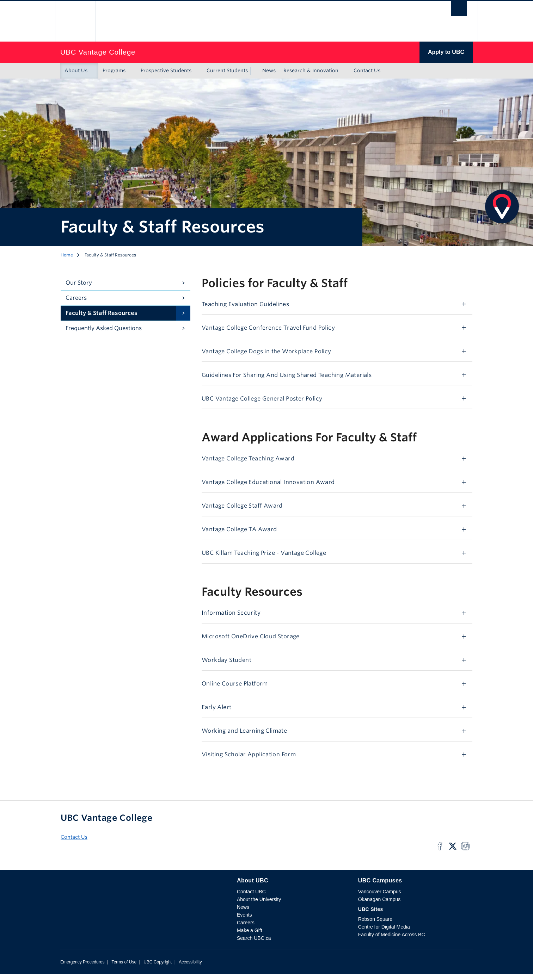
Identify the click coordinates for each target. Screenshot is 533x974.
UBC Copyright (157, 962)
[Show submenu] (94, 71)
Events (244, 915)
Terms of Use (123, 962)
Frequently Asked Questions (104, 328)
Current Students (227, 70)
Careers (76, 297)
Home (67, 255)
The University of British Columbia (75, 21)
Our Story (79, 282)
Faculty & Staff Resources (101, 313)
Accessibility (190, 962)
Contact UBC (251, 891)
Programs (114, 70)
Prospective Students (166, 70)
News (269, 70)
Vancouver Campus (379, 891)
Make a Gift (249, 930)
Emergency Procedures (82, 962)
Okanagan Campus (379, 899)
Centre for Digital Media (384, 927)
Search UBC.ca (254, 938)
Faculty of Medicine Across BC (391, 934)
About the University (259, 899)
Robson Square (375, 919)
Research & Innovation (310, 70)
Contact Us (367, 70)
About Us (76, 70)
